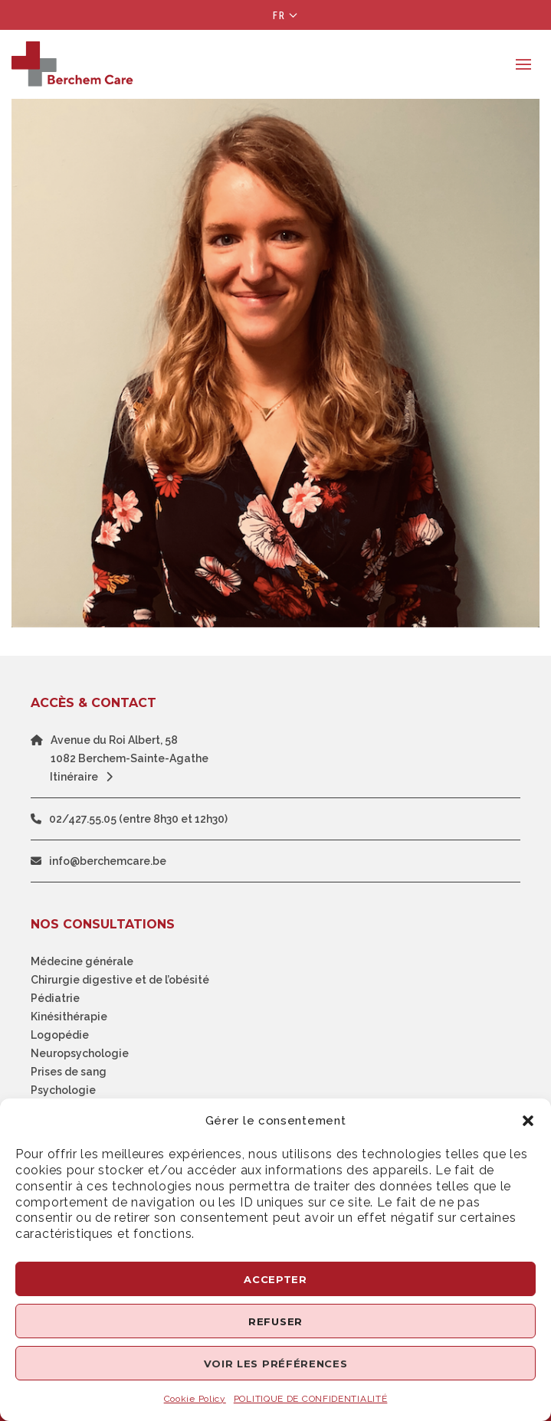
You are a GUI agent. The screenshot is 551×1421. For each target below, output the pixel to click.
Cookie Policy (195, 1398)
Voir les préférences (276, 1363)
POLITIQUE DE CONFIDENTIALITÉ (311, 1398)
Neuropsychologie (80, 1053)
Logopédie (60, 1035)
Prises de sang (69, 1072)
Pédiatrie (55, 998)
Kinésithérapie (69, 1016)
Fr (279, 15)
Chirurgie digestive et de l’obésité (120, 980)
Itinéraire (85, 777)
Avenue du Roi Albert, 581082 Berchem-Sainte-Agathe (129, 749)
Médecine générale (82, 961)
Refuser (275, 1321)
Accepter (275, 1279)
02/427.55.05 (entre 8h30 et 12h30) (138, 819)
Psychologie (63, 1090)
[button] (528, 1120)
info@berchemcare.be (107, 861)
